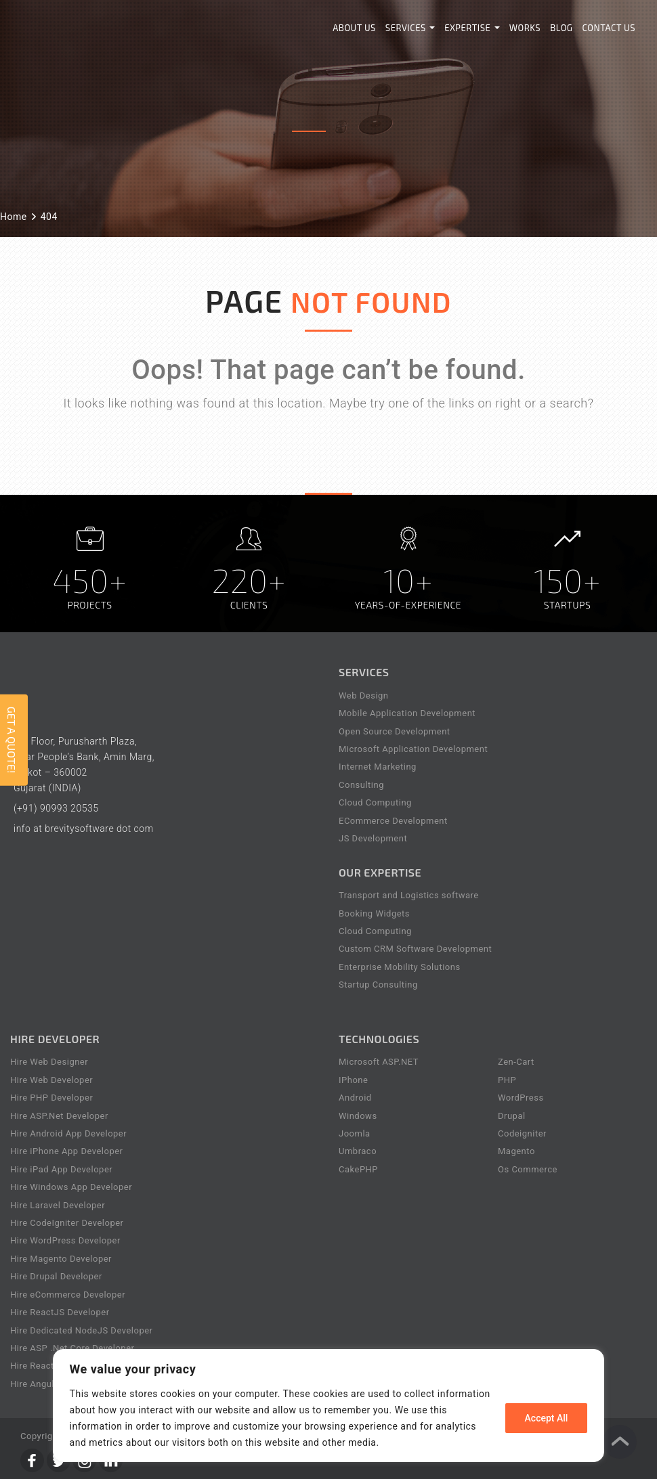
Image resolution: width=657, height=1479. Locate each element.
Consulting (361, 785)
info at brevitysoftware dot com (84, 828)
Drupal (512, 1116)
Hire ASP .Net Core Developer (72, 1348)
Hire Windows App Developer (71, 1187)
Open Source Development (394, 731)
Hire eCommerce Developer (67, 1294)
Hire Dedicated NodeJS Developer (81, 1330)
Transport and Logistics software (409, 895)
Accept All (546, 1418)
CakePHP (358, 1169)
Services (410, 27)
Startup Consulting (378, 984)
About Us (354, 27)
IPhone (353, 1080)
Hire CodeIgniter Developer (67, 1223)
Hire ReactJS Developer (60, 1312)
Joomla (354, 1133)
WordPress (521, 1097)
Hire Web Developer (51, 1080)
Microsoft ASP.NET (379, 1062)
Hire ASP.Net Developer (59, 1116)
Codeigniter (522, 1133)
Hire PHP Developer (51, 1097)
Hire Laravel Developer (57, 1205)
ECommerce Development (393, 821)
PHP (507, 1080)
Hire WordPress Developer (65, 1240)
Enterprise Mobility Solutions (400, 967)
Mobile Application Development (407, 713)
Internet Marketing (378, 766)
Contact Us (608, 27)
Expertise (472, 27)
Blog (561, 27)
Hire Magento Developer (61, 1259)
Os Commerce (527, 1169)
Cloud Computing (375, 802)
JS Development (373, 838)
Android (355, 1097)
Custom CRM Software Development (415, 949)
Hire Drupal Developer (56, 1276)
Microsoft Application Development (413, 749)
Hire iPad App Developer (61, 1169)
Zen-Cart (516, 1062)
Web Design (364, 695)
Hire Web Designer (49, 1062)
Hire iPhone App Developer (66, 1151)
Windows (358, 1116)
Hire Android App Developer (68, 1133)
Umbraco (358, 1151)
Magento (516, 1151)
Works (525, 27)
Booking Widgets (374, 913)
